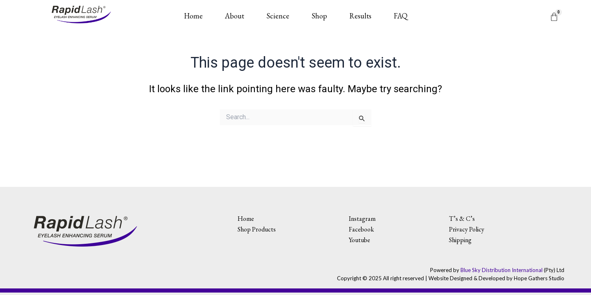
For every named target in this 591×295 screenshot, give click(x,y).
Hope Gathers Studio (539, 278)
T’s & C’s (462, 218)
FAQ (401, 15)
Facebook (361, 229)
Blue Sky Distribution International (501, 270)
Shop (319, 15)
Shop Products (257, 229)
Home (193, 15)
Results (360, 15)
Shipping (460, 240)
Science (277, 15)
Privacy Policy (466, 229)
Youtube (359, 240)
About (234, 15)
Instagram (362, 218)
